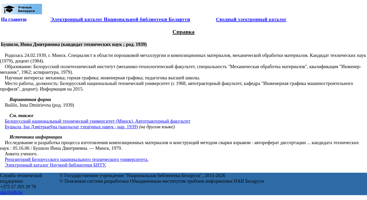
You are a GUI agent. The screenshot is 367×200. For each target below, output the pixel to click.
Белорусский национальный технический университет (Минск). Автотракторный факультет (97, 121)
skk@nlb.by (11, 192)
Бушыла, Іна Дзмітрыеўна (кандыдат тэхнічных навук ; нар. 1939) (71, 126)
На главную (14, 19)
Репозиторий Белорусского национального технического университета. (77, 159)
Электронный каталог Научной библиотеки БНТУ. (55, 165)
